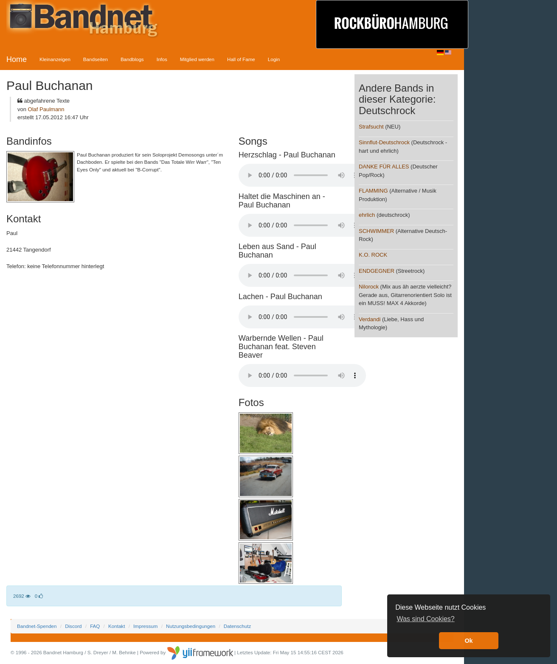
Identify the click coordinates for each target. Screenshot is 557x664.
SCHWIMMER (376, 231)
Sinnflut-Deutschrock (384, 142)
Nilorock (369, 286)
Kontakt (116, 626)
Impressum (145, 626)
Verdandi (369, 319)
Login (274, 59)
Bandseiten (95, 59)
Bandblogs (132, 59)
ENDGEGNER (376, 271)
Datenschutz (237, 626)
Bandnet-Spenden (36, 626)
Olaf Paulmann (46, 109)
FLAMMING (373, 191)
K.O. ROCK (373, 255)
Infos (162, 59)
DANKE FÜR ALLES (384, 166)
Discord (73, 626)
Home (16, 59)
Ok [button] (468, 640)
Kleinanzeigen (54, 59)
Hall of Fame (241, 59)
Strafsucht (371, 126)
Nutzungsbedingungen (190, 626)
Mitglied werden (197, 59)
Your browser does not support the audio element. (302, 175)
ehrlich (367, 215)
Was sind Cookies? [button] (425, 618)
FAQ (95, 626)
